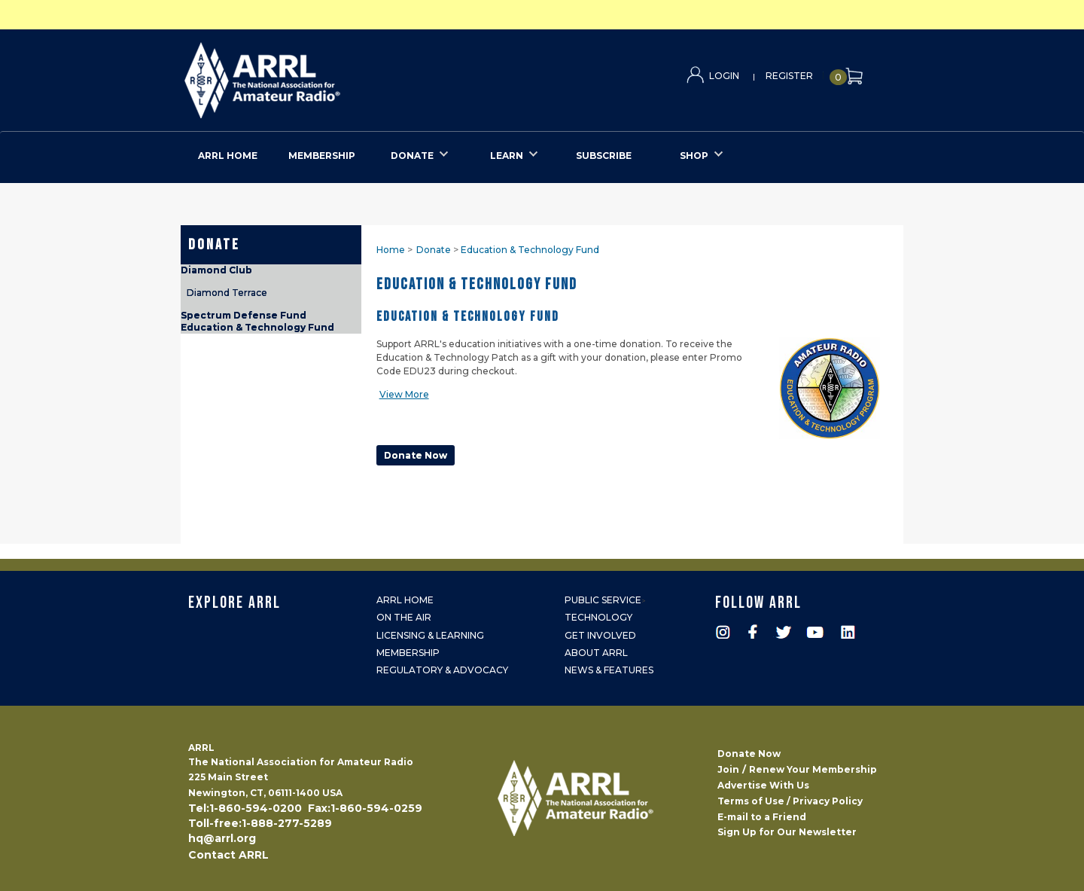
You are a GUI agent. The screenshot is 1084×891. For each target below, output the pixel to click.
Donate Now (749, 753)
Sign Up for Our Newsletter (787, 832)
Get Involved (600, 635)
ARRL (324, 76)
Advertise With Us (763, 785)
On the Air (403, 617)
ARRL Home (405, 600)
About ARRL (596, 652)
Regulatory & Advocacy (442, 670)
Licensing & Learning (430, 635)
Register (789, 75)
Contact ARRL (228, 855)
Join (728, 769)
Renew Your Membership (813, 769)
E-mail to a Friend (761, 816)
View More (404, 394)
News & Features (609, 670)
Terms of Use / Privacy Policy (790, 801)
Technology (598, 617)
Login (724, 75)
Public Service (603, 600)
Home (390, 249)
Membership (408, 652)
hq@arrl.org (222, 838)
